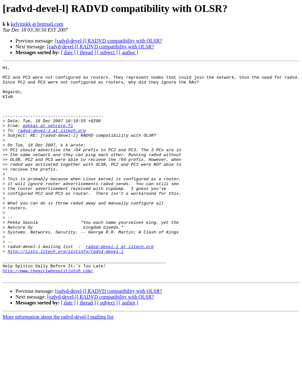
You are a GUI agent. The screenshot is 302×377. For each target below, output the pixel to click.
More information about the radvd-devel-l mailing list (58, 359)
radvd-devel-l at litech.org (52, 144)
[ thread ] (86, 52)
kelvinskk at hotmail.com (37, 24)
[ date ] (68, 52)
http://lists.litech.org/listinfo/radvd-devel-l (66, 289)
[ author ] (128, 52)
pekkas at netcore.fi (48, 138)
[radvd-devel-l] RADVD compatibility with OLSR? (108, 41)
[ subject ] (107, 52)
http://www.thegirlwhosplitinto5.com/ (48, 312)
